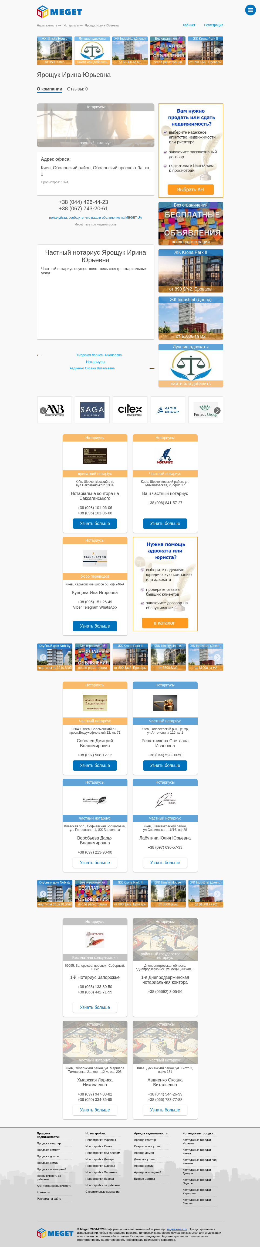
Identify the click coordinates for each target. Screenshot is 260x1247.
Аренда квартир (145, 1139)
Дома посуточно (145, 1159)
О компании (49, 89)
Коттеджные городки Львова (197, 1201)
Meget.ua (133, 218)
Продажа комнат (48, 1149)
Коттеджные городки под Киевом (200, 1161)
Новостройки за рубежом (103, 1185)
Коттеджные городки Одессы (197, 1181)
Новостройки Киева (99, 1146)
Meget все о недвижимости (55, 1233)
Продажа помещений (51, 1169)
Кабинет (189, 25)
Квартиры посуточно (148, 1146)
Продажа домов (48, 1156)
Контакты (43, 1192)
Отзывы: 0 (77, 89)
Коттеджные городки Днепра (197, 1171)
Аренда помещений (147, 1172)
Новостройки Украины (101, 1139)
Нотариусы (71, 25)
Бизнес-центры (144, 1178)
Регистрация (213, 25)
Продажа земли (48, 1162)
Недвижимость (47, 25)
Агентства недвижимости (54, 1185)
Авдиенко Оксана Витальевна (92, 368)
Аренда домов (144, 1152)
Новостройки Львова (100, 1178)
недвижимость (107, 224)
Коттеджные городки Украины (197, 1141)
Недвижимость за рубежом (49, 1177)
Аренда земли (144, 1165)
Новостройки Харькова (101, 1172)
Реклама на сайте (49, 1198)
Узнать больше (95, 523)
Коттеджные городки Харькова (197, 1191)
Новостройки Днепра (100, 1159)
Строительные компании (103, 1191)
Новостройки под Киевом (103, 1152)
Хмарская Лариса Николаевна (99, 355)
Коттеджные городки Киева (197, 1151)
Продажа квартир (49, 1143)
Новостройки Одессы (100, 1165)
